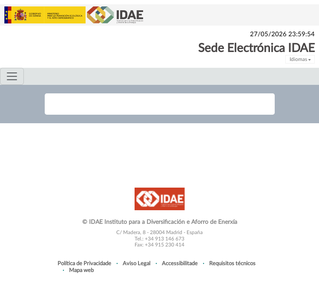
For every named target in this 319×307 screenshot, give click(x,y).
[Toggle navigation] (12, 76)
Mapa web (81, 270)
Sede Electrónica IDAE (256, 48)
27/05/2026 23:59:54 (282, 34)
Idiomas (300, 59)
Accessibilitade (180, 263)
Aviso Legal (136, 263)
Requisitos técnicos (232, 263)
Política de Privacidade (84, 263)
